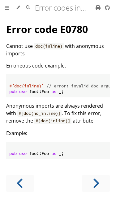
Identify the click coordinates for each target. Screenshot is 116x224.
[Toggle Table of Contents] (7, 8)
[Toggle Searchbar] (28, 8)
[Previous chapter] (20, 183)
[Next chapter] (96, 183)
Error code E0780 (47, 29)
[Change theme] (18, 8)
